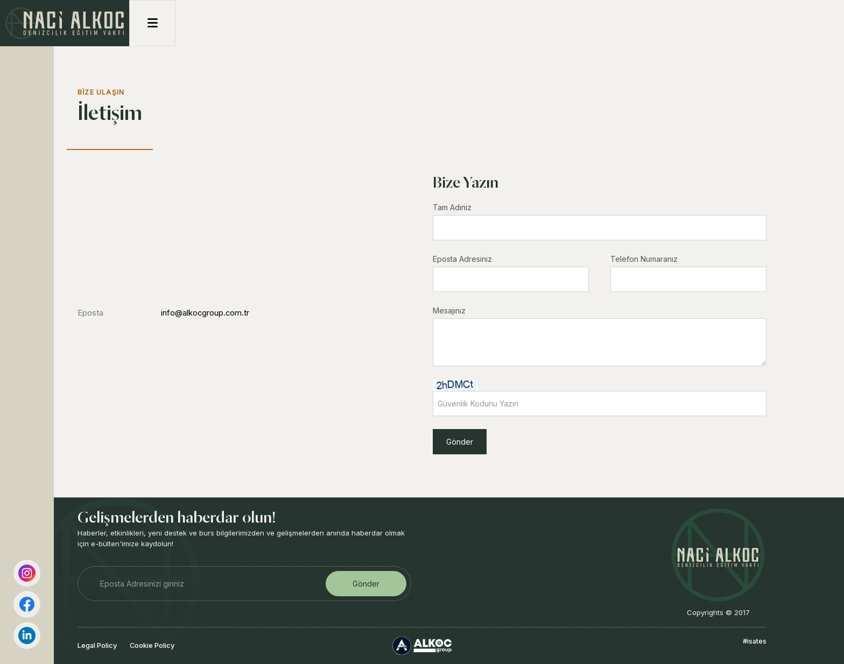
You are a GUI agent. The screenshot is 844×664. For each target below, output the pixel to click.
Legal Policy (97, 645)
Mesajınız (449, 310)
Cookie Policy (152, 645)
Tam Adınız (452, 207)
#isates (754, 641)
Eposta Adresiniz (462, 258)
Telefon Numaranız (644, 258)
